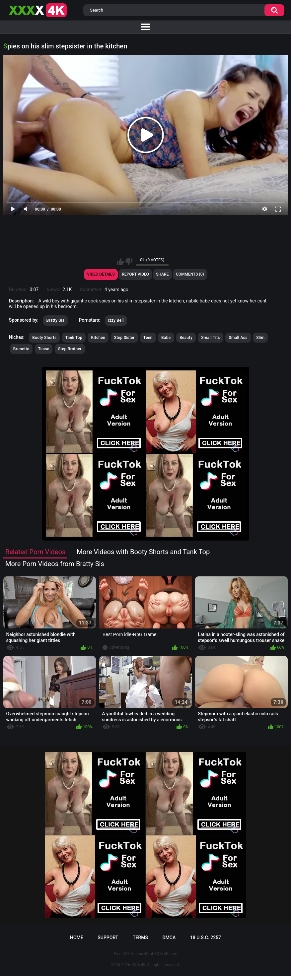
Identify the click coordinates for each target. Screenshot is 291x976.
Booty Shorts (44, 337)
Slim (260, 337)
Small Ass (238, 337)
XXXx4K (138, 964)
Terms (140, 937)
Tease (43, 349)
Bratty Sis (55, 320)
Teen (148, 337)
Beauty (186, 337)
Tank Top (73, 337)
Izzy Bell (116, 320)
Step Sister (124, 337)
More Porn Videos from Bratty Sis (54, 564)
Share (162, 274)
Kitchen (98, 337)
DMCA (169, 937)
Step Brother (70, 349)
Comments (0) (190, 274)
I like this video (120, 261)
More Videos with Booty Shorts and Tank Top (143, 552)
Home (76, 937)
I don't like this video (128, 261)
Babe (166, 337)
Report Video (135, 274)
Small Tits (210, 337)
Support (108, 937)
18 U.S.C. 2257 (205, 937)
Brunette (21, 349)
